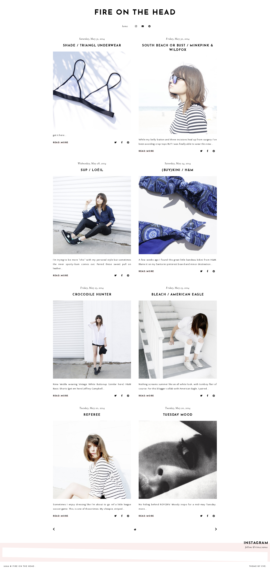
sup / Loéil (92, 170)
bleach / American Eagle (177, 294)
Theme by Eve (257, 566)
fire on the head (135, 12)
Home (125, 26)
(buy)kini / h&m (178, 170)
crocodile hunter (92, 294)
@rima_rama (260, 547)
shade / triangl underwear (92, 45)
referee (92, 414)
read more (60, 143)
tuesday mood (178, 414)
